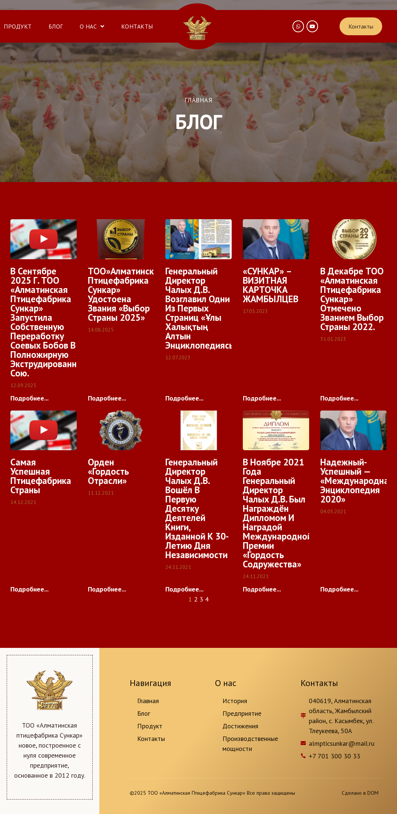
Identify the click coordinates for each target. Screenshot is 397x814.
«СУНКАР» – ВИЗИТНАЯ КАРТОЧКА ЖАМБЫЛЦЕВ (270, 285)
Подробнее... (29, 398)
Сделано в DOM (360, 793)
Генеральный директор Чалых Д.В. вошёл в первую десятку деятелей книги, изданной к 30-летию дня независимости (197, 508)
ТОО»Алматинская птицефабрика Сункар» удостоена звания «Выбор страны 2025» (125, 294)
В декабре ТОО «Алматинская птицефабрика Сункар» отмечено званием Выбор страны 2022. (352, 299)
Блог (56, 26)
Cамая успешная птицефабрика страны (40, 476)
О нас (92, 26)
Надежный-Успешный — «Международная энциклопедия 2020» (357, 480)
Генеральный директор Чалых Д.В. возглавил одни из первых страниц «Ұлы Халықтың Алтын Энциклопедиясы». (203, 308)
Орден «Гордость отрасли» (108, 471)
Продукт (18, 26)
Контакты (137, 26)
